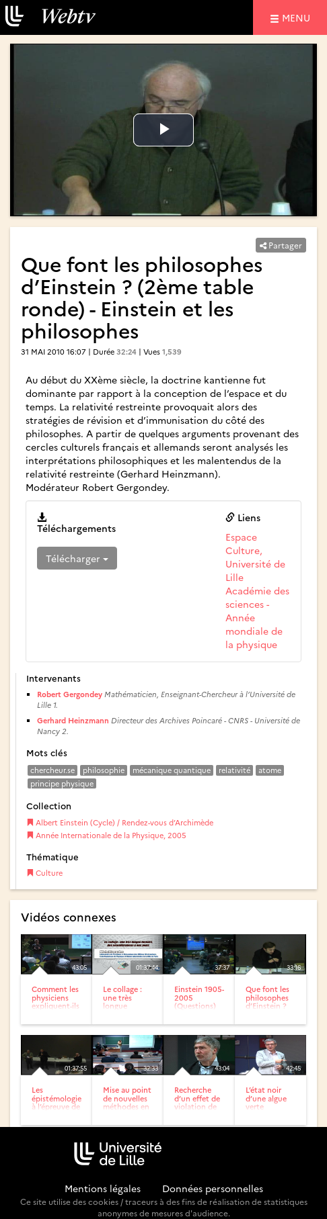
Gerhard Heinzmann (73, 720)
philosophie (103, 770)
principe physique (62, 783)
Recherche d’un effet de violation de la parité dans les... (198, 1106)
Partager (281, 245)
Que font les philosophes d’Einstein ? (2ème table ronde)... (267, 1005)
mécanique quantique (172, 770)
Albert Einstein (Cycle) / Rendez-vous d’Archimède (119, 822)
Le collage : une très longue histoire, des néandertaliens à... (129, 1009)
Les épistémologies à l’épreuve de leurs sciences (58, 1102)
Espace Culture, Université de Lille (255, 557)
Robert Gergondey (69, 694)
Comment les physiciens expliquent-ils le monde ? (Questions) (55, 1005)
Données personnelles (212, 1188)
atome (269, 770)
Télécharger (77, 558)
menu (298, 17)
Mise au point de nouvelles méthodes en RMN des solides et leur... (127, 1110)
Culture (44, 873)
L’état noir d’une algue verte (266, 1098)
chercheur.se (52, 770)
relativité (234, 770)
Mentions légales (103, 1188)
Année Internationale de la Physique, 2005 (106, 835)
